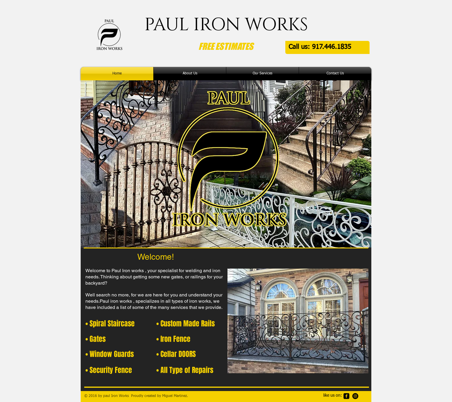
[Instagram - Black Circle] (355, 396)
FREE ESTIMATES (225, 46)
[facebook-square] (346, 396)
